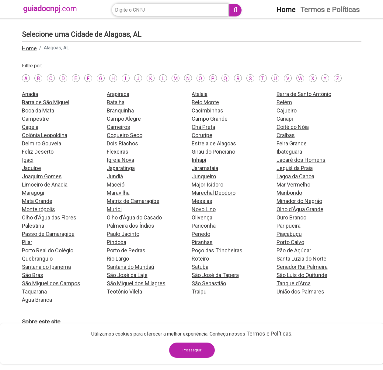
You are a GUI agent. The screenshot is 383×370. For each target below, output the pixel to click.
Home (29, 48)
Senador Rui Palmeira (302, 267)
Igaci (27, 160)
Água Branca (37, 300)
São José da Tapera (215, 275)
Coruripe (202, 135)
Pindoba (116, 242)
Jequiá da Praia (295, 168)
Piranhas (202, 242)
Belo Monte (205, 102)
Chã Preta (203, 127)
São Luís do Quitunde (302, 275)
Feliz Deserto (38, 151)
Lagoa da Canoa (295, 176)
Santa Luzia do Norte (301, 258)
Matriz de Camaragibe (133, 201)
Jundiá (115, 176)
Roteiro (200, 258)
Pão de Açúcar (294, 250)
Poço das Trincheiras (217, 250)
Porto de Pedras (126, 250)
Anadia (30, 94)
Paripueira (289, 225)
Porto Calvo (290, 242)
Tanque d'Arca (294, 283)
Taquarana (34, 291)
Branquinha (120, 110)
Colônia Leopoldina (44, 135)
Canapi (285, 119)
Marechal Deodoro (213, 193)
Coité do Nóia (293, 127)
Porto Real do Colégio (47, 250)
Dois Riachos (122, 143)
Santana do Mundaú (130, 267)
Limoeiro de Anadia (45, 184)
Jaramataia (205, 168)
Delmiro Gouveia (41, 143)
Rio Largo (118, 258)
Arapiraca (118, 94)
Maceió (115, 184)
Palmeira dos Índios (130, 225)
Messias (202, 201)
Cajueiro (287, 110)
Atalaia (199, 94)
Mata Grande (37, 201)
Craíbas (286, 135)
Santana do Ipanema (46, 267)
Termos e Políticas (268, 333)
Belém (284, 102)
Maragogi (33, 193)
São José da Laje (127, 275)
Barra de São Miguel (45, 102)
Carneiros (118, 127)
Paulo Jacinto (123, 234)
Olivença (202, 217)
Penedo (201, 234)
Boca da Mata (38, 110)
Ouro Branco (291, 217)
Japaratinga (121, 168)
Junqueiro (204, 176)
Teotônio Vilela (124, 291)
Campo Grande (210, 119)
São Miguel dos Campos (51, 283)
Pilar (27, 242)
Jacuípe (31, 168)
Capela (30, 127)
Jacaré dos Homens (301, 160)
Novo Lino (204, 209)
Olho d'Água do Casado (134, 217)
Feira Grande (292, 143)
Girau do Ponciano (213, 151)
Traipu (199, 291)
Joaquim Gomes (42, 176)
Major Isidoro (207, 184)
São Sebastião (209, 283)
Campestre (35, 119)
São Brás (32, 275)
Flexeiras (117, 151)
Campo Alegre (124, 119)
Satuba (200, 267)
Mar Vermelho (293, 184)
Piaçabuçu (289, 234)
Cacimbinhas (207, 110)
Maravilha (118, 193)
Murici (114, 209)
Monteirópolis (38, 209)
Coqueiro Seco (124, 135)
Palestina (33, 225)
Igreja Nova (120, 160)
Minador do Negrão (299, 201)
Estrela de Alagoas (214, 143)
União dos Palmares (300, 291)
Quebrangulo (37, 258)
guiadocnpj (50, 8)
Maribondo (289, 193)
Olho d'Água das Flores (49, 217)
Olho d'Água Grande (300, 209)
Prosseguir (192, 350)
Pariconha (204, 225)
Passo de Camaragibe (48, 234)
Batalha (115, 102)
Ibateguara (289, 151)
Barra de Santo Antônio (304, 94)
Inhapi (199, 160)
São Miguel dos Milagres (136, 283)
